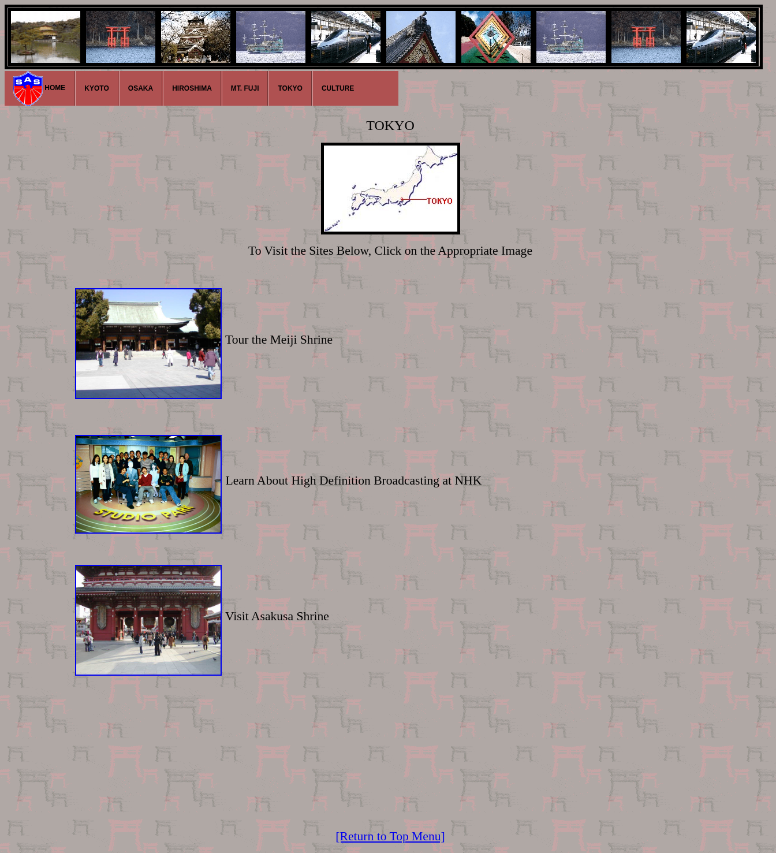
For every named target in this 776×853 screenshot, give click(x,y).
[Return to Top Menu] (390, 836)
